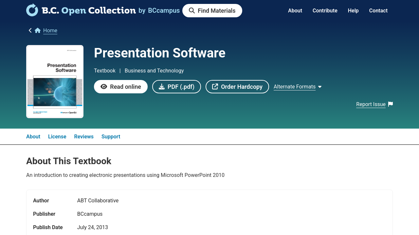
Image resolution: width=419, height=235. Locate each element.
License (57, 136)
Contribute (325, 11)
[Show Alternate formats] (297, 87)
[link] (81, 14)
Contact (378, 11)
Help (353, 11)
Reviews (84, 136)
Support (110, 136)
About (295, 11)
